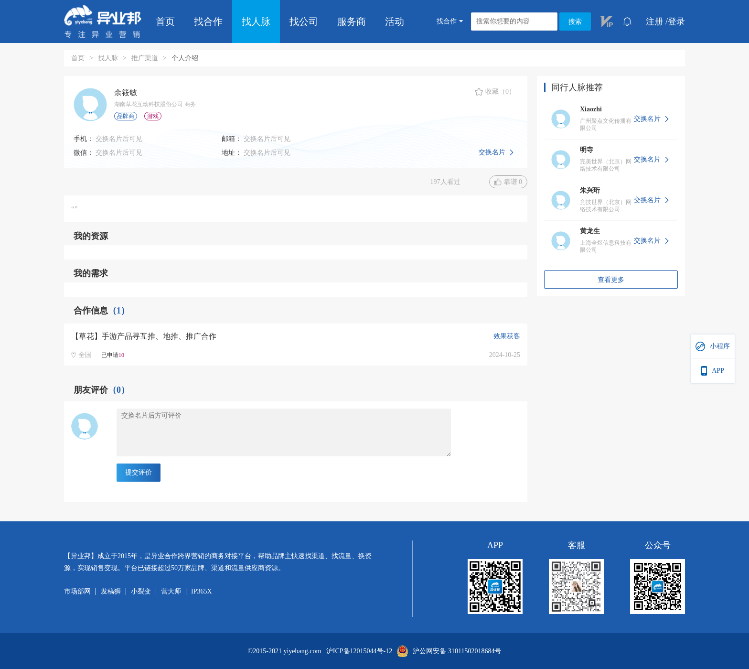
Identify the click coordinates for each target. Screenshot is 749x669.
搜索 (575, 21)
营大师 (171, 591)
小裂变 (141, 591)
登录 (676, 21)
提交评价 (138, 472)
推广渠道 (144, 58)
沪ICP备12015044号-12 (359, 651)
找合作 (208, 21)
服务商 (351, 21)
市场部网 (77, 591)
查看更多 (611, 279)
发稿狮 (111, 591)
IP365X (201, 591)
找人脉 (256, 21)
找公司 (303, 21)
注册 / (657, 21)
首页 (165, 21)
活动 (394, 21)
